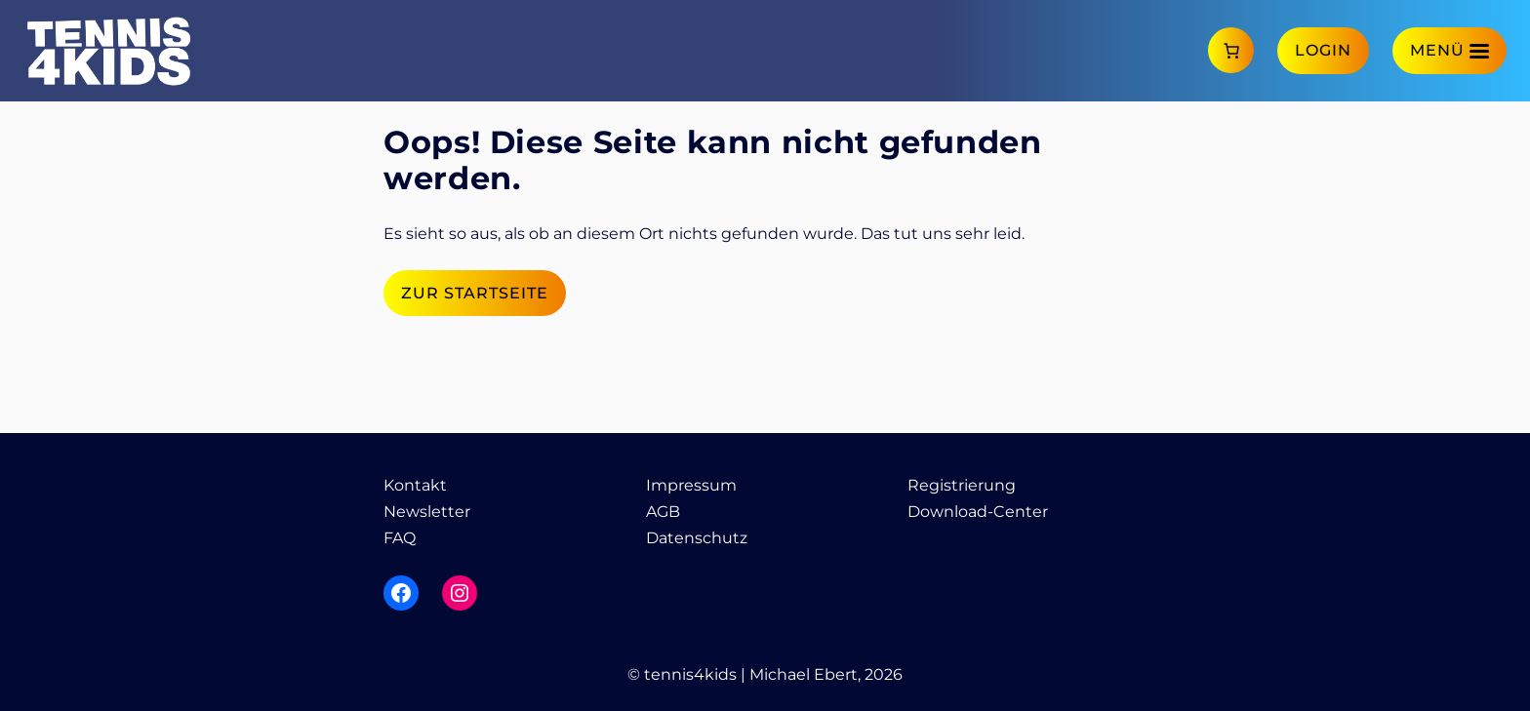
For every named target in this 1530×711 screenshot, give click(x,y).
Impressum (691, 485)
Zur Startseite (474, 293)
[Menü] (1449, 50)
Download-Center (977, 511)
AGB (663, 511)
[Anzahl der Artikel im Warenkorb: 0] (1231, 50)
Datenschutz (696, 538)
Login (1323, 50)
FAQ (399, 538)
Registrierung (961, 485)
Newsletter (426, 511)
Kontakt (415, 485)
